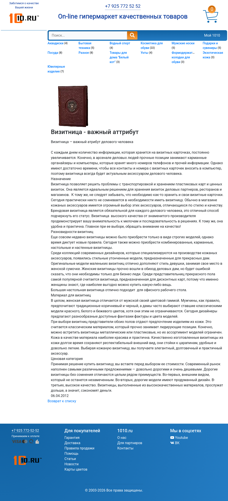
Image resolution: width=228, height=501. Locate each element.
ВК (175, 443)
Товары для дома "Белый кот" (119, 57)
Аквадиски (56, 43)
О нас (121, 438)
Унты (145, 52)
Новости (72, 464)
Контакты (125, 448)
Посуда (53, 52)
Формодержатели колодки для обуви (185, 57)
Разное (84, 52)
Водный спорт (120, 43)
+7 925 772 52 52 (123, 6)
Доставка (72, 443)
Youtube (179, 438)
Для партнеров (129, 443)
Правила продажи (80, 448)
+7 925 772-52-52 (25, 430)
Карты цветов (76, 469)
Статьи (70, 459)
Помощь (71, 453)
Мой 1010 (212, 35)
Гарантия (72, 438)
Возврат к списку (62, 401)
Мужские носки (183, 43)
